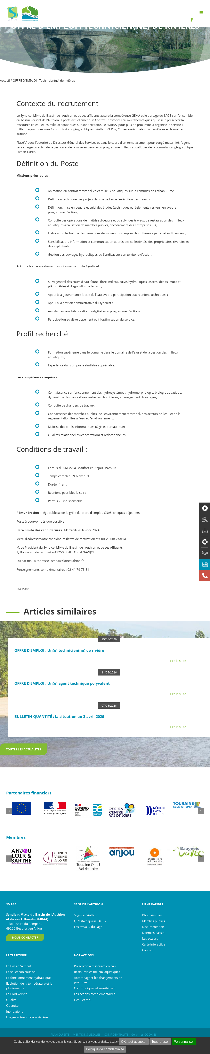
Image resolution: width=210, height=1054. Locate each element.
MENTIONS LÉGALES (86, 1034)
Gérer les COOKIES (144, 1034)
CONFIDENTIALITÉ (116, 1034)
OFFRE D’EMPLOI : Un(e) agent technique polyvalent (62, 683)
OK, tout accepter (134, 1041)
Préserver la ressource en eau (95, 966)
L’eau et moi (82, 1000)
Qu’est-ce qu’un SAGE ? (90, 921)
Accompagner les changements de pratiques (98, 980)
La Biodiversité (16, 994)
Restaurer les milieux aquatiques (97, 972)
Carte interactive (153, 944)
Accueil (5, 80)
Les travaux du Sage (88, 927)
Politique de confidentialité (105, 1049)
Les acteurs (150, 938)
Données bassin (153, 933)
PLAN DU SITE (60, 1034)
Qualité (11, 1000)
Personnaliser (184, 1041)
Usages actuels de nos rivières (27, 1017)
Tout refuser (160, 1041)
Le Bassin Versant (18, 966)
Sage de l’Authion (86, 915)
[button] (9, 811)
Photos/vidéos (152, 915)
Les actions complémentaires (94, 994)
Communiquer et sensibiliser (94, 988)
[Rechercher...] (188, 10)
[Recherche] (207, 10)
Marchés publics (153, 921)
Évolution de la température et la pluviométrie (29, 985)
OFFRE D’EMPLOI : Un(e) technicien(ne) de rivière (59, 650)
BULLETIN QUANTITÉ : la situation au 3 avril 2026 (59, 716)
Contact (147, 950)
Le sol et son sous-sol (21, 972)
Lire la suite (178, 661)
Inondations (14, 1011)
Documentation (153, 927)
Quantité (12, 1005)
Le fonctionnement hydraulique (28, 978)
